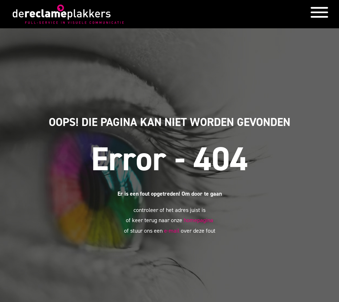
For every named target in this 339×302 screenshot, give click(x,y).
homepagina (198, 220)
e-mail (171, 230)
